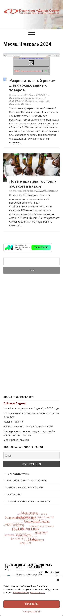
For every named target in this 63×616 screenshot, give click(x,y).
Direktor (29, 95)
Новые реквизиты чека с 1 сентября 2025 (28, 426)
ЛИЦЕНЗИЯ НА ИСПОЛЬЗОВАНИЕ (28, 501)
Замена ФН (23, 574)
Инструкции (35, 574)
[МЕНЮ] (31, 33)
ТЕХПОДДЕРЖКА (17, 473)
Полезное (26, 104)
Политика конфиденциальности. (29, 592)
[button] (58, 580)
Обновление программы (37, 101)
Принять (31, 604)
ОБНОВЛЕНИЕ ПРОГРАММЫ (25, 487)
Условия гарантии (13, 421)
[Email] (31, 455)
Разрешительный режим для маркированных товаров (32, 85)
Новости (39, 98)
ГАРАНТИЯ (13, 494)
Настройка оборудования (21, 98)
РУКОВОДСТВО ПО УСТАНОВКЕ (26, 480)
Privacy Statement (32, 611)
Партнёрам (14, 104)
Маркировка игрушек (16, 439)
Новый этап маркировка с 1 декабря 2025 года (31, 408)
